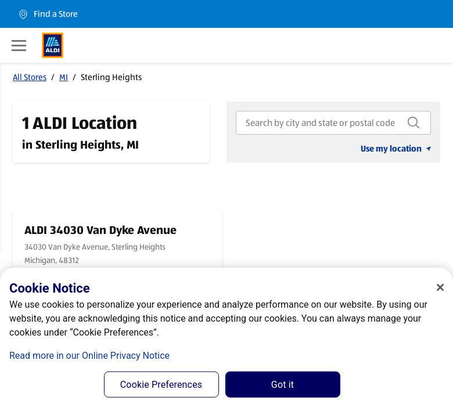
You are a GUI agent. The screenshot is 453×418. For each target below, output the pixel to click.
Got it (282, 384)
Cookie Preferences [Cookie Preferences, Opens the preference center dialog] (161, 384)
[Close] (440, 287)
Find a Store (47, 14)
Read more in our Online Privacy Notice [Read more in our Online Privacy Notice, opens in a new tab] (89, 355)
